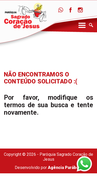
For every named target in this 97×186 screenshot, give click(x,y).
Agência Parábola (65, 167)
